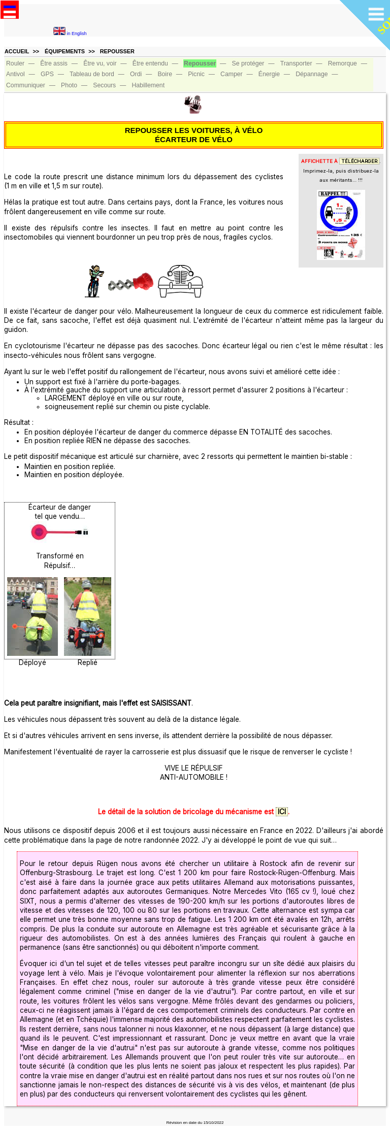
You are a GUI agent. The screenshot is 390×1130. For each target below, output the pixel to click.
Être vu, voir (99, 63)
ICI (282, 812)
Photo (69, 85)
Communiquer (25, 85)
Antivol (15, 74)
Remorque (342, 63)
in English (70, 33)
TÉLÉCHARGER (359, 161)
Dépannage (312, 74)
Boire (164, 74)
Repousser (200, 63)
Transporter (296, 63)
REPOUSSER (117, 51)
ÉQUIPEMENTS (65, 51)
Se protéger (248, 63)
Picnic (196, 74)
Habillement (148, 85)
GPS (47, 74)
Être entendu (150, 63)
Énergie (269, 74)
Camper (231, 74)
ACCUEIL (17, 51)
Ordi (136, 74)
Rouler (15, 63)
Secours (104, 85)
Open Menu (10, 10)
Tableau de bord (92, 74)
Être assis (54, 63)
